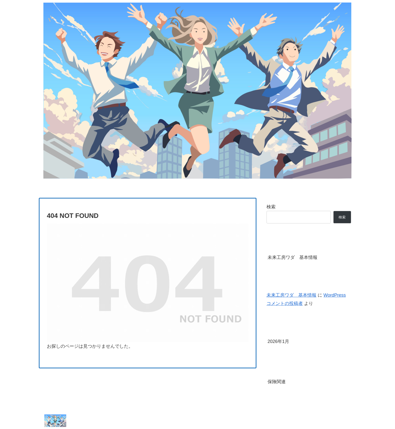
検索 (271, 206)
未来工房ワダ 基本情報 (292, 257)
